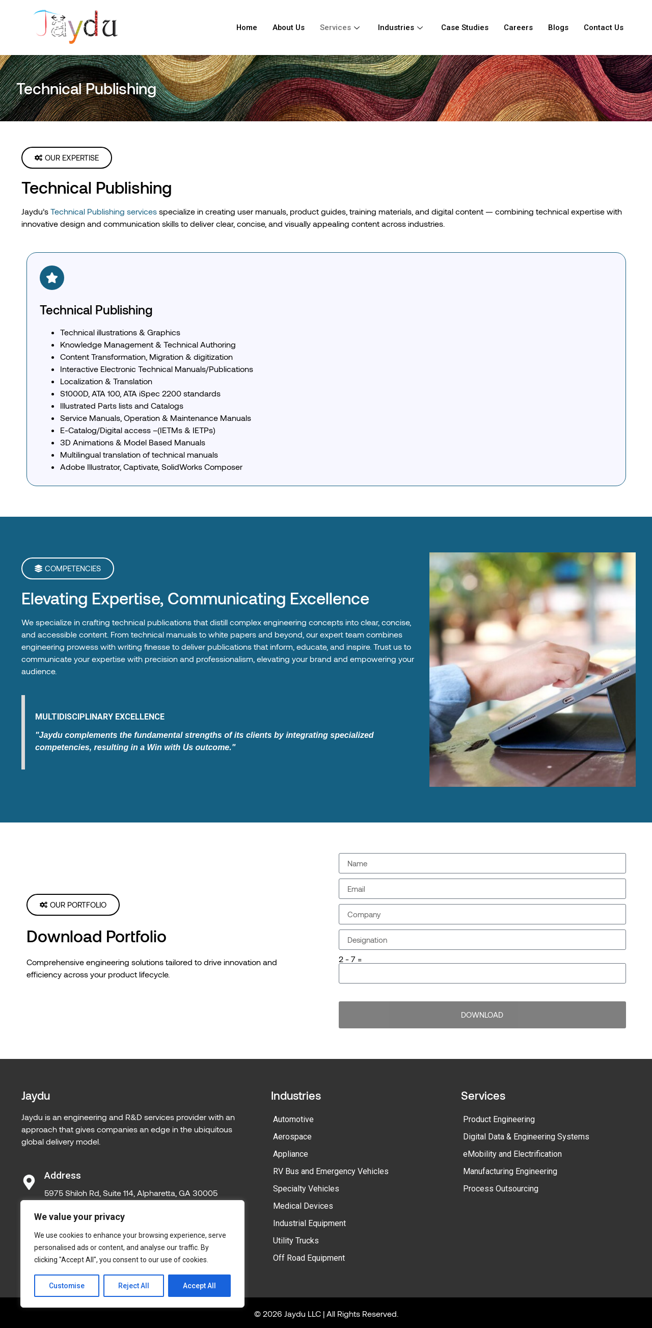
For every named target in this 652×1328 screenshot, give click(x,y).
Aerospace (292, 1136)
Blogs (558, 27)
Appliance (290, 1154)
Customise (67, 1286)
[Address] (29, 1182)
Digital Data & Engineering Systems (526, 1136)
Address (62, 1175)
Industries (400, 27)
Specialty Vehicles (306, 1188)
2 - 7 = (350, 959)
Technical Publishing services (103, 211)
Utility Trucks (296, 1240)
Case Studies (464, 27)
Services (340, 27)
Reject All (134, 1286)
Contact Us (603, 27)
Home (246, 27)
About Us (288, 27)
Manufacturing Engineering (510, 1171)
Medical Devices (303, 1206)
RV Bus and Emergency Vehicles (331, 1171)
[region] (132, 1254)
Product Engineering (499, 1119)
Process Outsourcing (500, 1188)
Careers (518, 27)
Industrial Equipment (309, 1223)
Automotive (293, 1119)
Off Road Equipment (309, 1258)
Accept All (199, 1286)
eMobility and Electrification (512, 1154)
